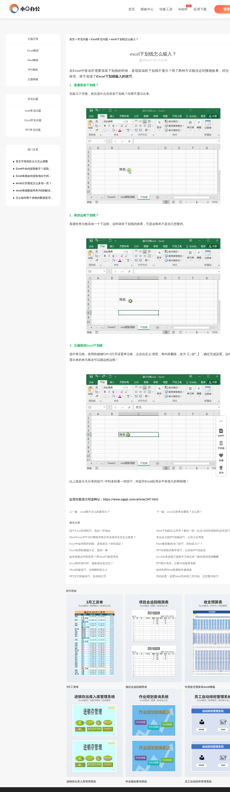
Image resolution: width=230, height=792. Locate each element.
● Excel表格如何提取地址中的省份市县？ (33, 175)
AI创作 (183, 9)
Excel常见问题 (99, 39)
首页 (131, 9)
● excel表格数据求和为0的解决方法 (33, 190)
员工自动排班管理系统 (198, 781)
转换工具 (165, 9)
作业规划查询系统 (136, 781)
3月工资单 (73, 686)
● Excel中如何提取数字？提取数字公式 (33, 168)
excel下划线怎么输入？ (124, 39)
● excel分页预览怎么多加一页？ (32, 183)
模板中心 (147, 9)
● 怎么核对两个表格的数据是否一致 (33, 197)
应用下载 (200, 9)
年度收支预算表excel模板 (200, 686)
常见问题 (82, 39)
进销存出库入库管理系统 (81, 781)
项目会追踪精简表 (136, 686)
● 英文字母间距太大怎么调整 (30, 161)
